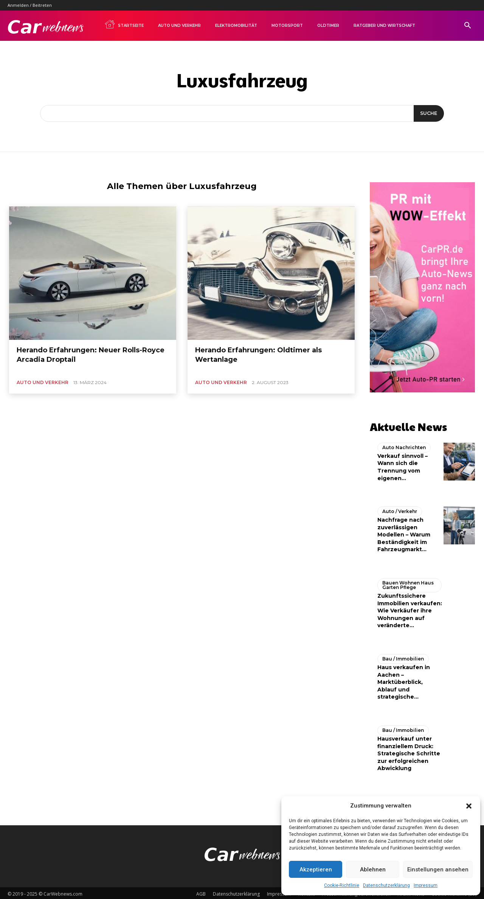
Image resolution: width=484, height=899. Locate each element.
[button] (469, 806)
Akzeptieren (315, 869)
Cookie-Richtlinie (341, 885)
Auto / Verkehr (399, 509)
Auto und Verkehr (179, 25)
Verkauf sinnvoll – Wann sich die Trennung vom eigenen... (402, 465)
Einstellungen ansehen (437, 869)
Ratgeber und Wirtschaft (384, 25)
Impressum (425, 885)
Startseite (124, 24)
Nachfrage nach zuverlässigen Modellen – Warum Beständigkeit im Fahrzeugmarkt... (403, 533)
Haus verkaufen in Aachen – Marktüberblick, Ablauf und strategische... (403, 680)
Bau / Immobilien (403, 657)
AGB (201, 892)
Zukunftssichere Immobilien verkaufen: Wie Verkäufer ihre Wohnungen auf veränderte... (409, 609)
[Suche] (427, 113)
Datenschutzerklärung (386, 885)
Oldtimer (328, 25)
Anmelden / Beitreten (30, 5)
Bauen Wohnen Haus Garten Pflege (408, 583)
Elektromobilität (236, 25)
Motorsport (287, 25)
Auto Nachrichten (404, 445)
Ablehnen (373, 869)
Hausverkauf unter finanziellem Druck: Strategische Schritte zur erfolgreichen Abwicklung (408, 751)
